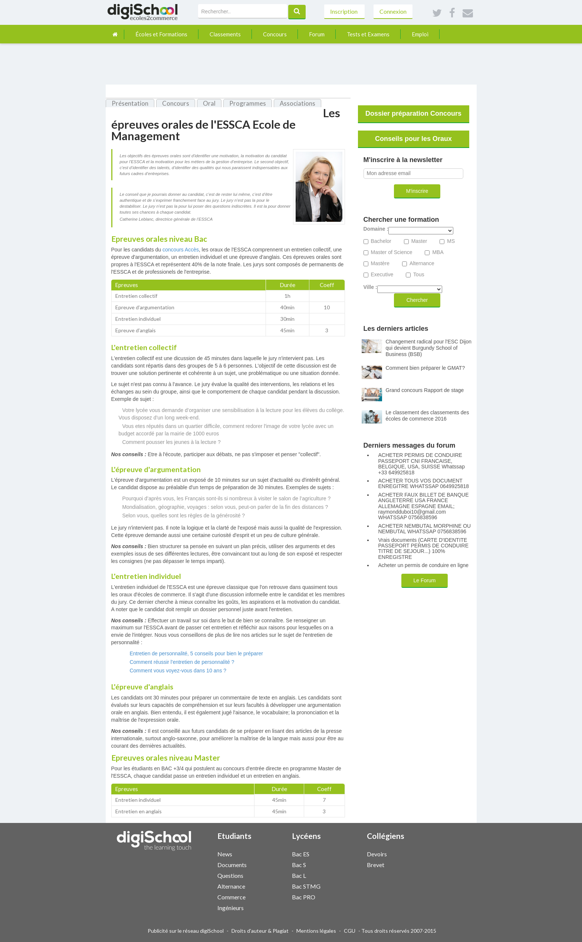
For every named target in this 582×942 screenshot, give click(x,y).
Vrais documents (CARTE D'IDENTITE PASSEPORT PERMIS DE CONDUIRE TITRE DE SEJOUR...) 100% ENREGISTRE (423, 548)
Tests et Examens (368, 34)
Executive (382, 274)
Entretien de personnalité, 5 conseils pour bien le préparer (196, 653)
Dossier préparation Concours (413, 113)
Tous (418, 274)
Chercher (417, 300)
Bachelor (381, 241)
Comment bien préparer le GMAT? (425, 368)
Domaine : (376, 229)
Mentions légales (316, 931)
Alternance (422, 263)
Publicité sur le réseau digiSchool (186, 931)
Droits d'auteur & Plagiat (260, 931)
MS (451, 241)
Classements (225, 34)
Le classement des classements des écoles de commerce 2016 (427, 415)
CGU (349, 931)
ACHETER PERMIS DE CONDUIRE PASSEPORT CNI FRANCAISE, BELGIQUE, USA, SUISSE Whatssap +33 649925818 (421, 463)
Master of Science (391, 252)
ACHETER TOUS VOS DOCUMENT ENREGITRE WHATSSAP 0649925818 (423, 483)
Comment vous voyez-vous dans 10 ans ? (177, 670)
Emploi (420, 34)
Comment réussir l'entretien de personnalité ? (181, 662)
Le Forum (425, 580)
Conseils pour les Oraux (413, 138)
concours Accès (180, 250)
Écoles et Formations (161, 34)
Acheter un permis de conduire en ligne (423, 565)
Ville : (370, 287)
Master (419, 241)
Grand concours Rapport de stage (425, 390)
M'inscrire (417, 191)
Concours (275, 34)
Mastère (380, 263)
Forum (317, 34)
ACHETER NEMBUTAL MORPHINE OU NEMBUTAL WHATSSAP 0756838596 (424, 528)
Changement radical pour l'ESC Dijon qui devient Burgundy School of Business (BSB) (428, 348)
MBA (437, 252)
